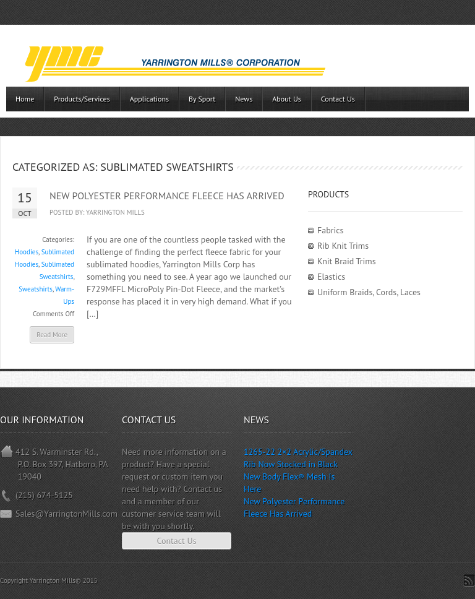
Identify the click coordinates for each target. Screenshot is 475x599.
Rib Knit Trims (343, 245)
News (243, 98)
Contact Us (338, 98)
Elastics (331, 276)
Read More (51, 334)
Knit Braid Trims (346, 261)
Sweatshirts (36, 289)
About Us (286, 98)
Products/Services (81, 98)
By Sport (202, 98)
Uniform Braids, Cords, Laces (369, 292)
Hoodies (26, 252)
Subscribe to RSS (469, 580)
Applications (149, 98)
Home (24, 98)
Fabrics (330, 230)
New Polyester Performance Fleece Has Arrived (167, 195)
